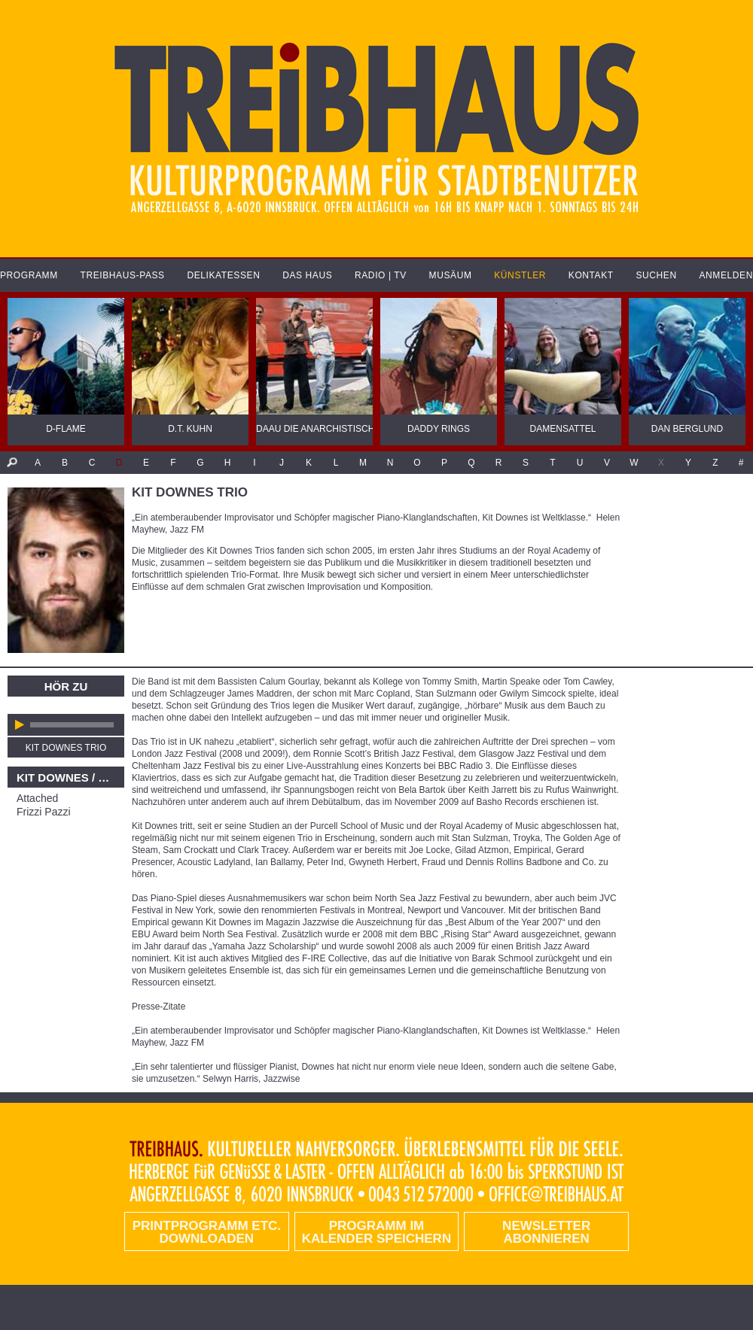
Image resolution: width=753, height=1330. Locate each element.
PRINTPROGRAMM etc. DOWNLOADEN (207, 1232)
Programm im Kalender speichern (376, 1232)
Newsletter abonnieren (546, 1232)
